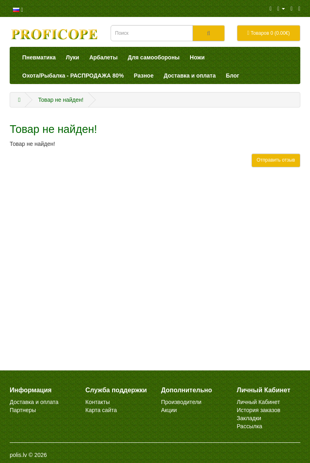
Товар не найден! (60, 100)
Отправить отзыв (276, 160)
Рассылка (249, 426)
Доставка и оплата (189, 75)
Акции (169, 410)
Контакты (98, 402)
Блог (232, 75)
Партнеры (23, 410)
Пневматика (39, 57)
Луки (72, 57)
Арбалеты (103, 57)
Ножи (197, 57)
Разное (144, 75)
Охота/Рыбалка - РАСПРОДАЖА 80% (73, 75)
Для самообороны (154, 57)
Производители (181, 402)
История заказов (259, 410)
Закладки (249, 418)
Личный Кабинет (258, 402)
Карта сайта (101, 410)
